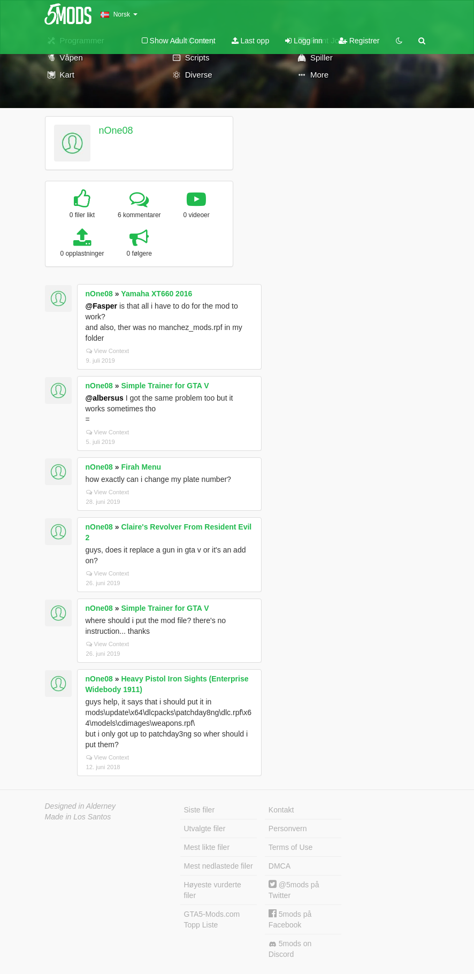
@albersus (105, 398)
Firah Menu (141, 467)
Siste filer (199, 810)
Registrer (359, 40)
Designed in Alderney (80, 806)
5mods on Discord (290, 948)
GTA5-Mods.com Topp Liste (212, 919)
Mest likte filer (207, 847)
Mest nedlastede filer (218, 866)
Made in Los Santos (78, 816)
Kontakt (281, 810)
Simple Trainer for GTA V (165, 385)
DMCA (279, 866)
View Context (107, 351)
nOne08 (115, 130)
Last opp (251, 40)
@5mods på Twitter (294, 890)
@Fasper (102, 306)
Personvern (288, 828)
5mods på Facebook (290, 919)
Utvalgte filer (205, 828)
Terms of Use (290, 847)
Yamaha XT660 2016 (156, 293)
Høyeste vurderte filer (212, 890)
